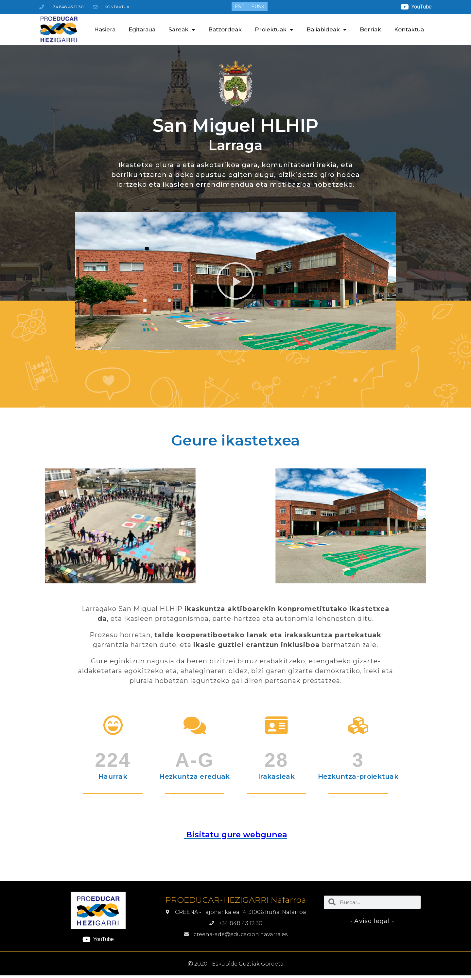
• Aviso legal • (372, 921)
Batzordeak (225, 29)
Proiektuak (274, 30)
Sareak (181, 30)
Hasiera (104, 29)
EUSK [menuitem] (257, 7)
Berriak (370, 29)
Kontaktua (409, 29)
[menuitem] (240, 6)
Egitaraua (142, 29)
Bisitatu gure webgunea (235, 834)
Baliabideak (326, 30)
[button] (235, 281)
